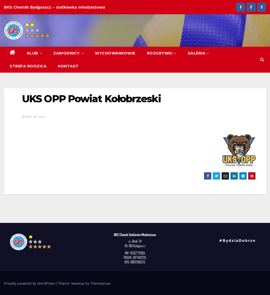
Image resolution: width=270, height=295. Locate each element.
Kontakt (68, 66)
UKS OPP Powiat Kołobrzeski (91, 99)
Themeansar (100, 283)
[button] (262, 59)
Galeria (198, 53)
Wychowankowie (115, 53)
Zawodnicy (68, 53)
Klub (34, 53)
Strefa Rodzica (28, 66)
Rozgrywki (161, 53)
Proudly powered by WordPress (30, 283)
